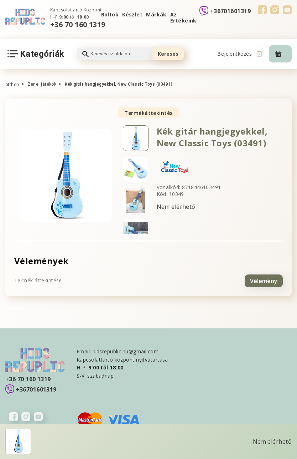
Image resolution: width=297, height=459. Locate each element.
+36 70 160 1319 (77, 24)
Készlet (132, 14)
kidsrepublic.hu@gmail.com (125, 350)
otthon (12, 84)
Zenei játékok (42, 84)
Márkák (156, 14)
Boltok (110, 14)
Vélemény (263, 280)
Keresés (168, 53)
